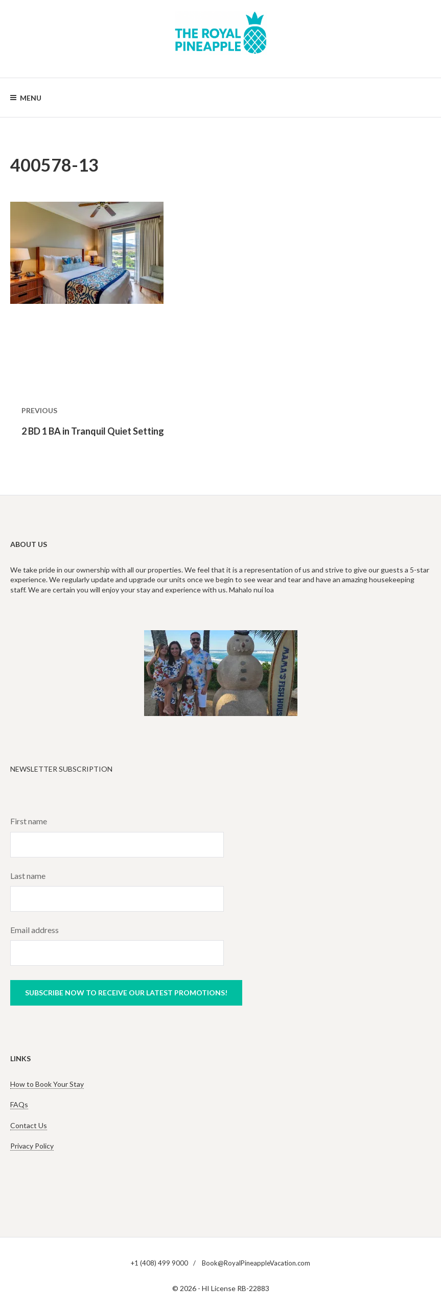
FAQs (19, 1104)
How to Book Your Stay (47, 1084)
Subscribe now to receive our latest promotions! (126, 992)
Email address (34, 930)
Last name (27, 875)
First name (28, 821)
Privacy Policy (32, 1145)
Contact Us (28, 1125)
